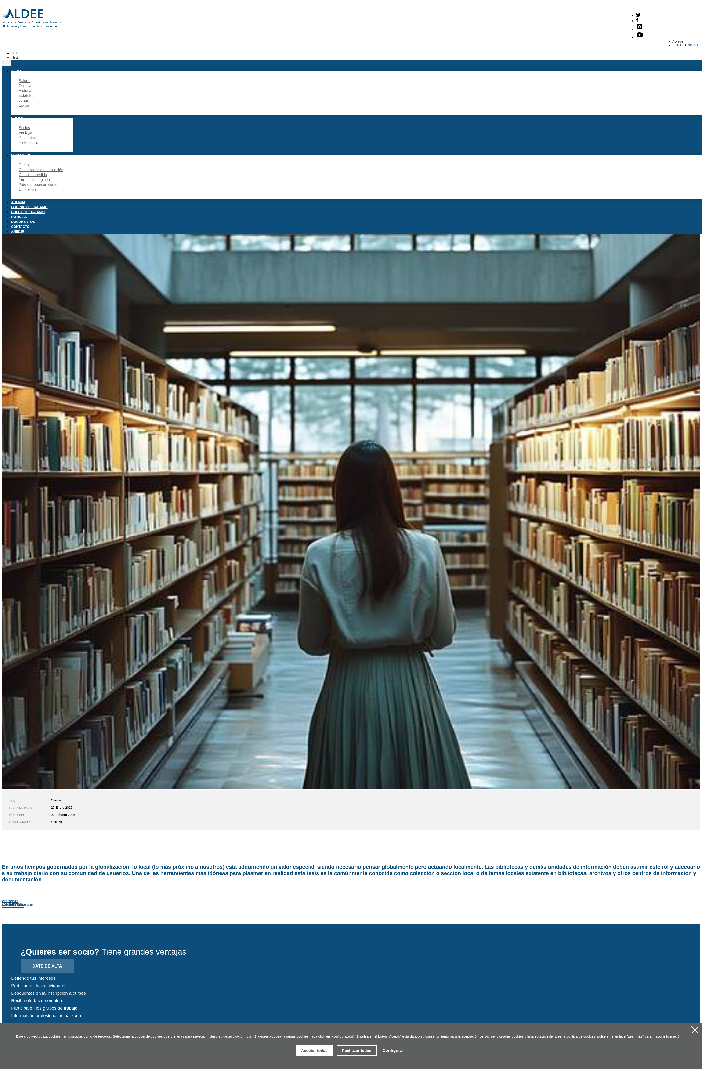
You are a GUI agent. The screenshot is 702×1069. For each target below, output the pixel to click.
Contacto (20, 226)
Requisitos (27, 138)
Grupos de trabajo (29, 207)
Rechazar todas (356, 1050)
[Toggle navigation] (6, 63)
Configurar (393, 1050)
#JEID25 (17, 231)
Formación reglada (34, 180)
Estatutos (26, 96)
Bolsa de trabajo (28, 212)
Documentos (23, 222)
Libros (24, 105)
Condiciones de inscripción (41, 170)
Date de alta (47, 966)
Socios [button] (17, 118)
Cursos (25, 165)
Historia (25, 91)
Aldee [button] (16, 71)
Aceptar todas (314, 1050)
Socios (24, 128)
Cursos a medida (33, 175)
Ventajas (26, 133)
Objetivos (26, 86)
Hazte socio (687, 45)
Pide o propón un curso (38, 185)
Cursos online (30, 190)
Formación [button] (21, 155)
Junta (23, 100)
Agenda (18, 202)
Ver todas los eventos (12, 903)
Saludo (24, 81)
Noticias (19, 217)
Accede (677, 41)
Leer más (635, 1036)
